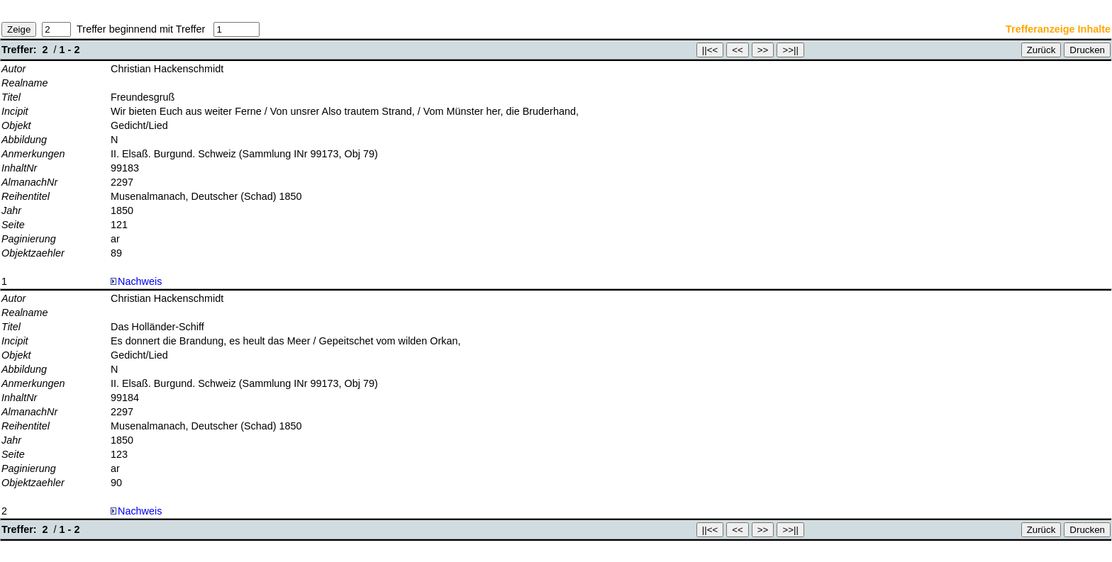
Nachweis (136, 281)
